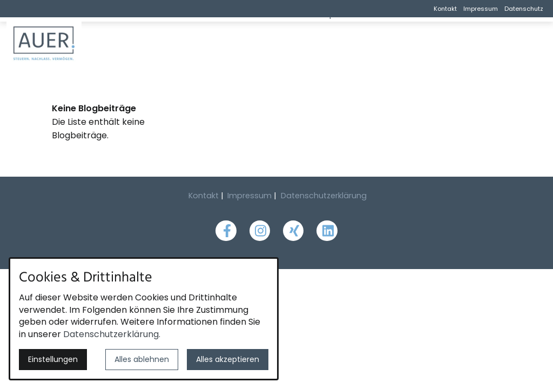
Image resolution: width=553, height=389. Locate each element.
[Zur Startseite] (71, 43)
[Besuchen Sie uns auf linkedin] (326, 230)
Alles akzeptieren (227, 359)
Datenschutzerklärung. (111, 334)
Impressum (480, 8)
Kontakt (445, 8)
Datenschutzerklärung (324, 195)
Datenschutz (523, 8)
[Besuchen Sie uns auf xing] (293, 230)
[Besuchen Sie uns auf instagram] (259, 230)
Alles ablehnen (141, 359)
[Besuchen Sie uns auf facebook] (225, 230)
